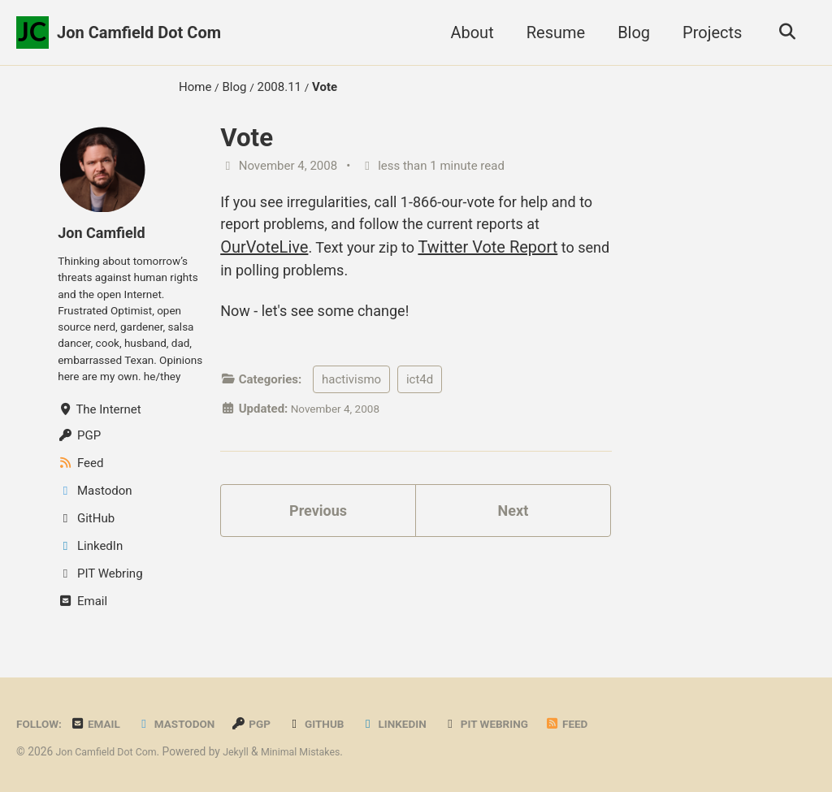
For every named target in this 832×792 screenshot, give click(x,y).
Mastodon (188, 775)
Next (513, 527)
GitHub (336, 775)
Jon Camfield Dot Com (139, 32)
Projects (707, 32)
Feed (604, 775)
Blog (629, 32)
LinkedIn (419, 775)
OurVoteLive (283, 252)
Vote (246, 138)
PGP (268, 775)
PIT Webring (518, 775)
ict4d (419, 393)
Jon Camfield (106, 232)
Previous (318, 527)
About (466, 32)
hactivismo (351, 393)
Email (102, 775)
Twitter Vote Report (517, 252)
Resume (550, 32)
